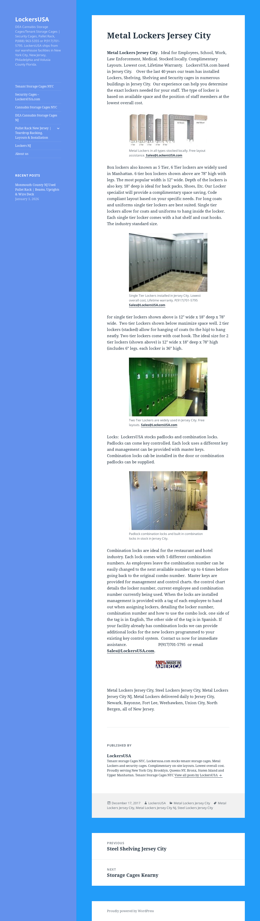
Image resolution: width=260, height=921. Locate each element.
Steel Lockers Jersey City (195, 808)
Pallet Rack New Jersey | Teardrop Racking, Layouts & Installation (33, 133)
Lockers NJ (23, 145)
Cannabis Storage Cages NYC (36, 107)
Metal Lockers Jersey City (192, 803)
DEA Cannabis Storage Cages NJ (36, 117)
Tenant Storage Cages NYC (34, 86)
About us (21, 153)
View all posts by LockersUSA (196, 775)
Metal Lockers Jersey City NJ (156, 808)
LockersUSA (32, 19)
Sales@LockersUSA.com (163, 155)
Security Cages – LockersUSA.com (27, 96)
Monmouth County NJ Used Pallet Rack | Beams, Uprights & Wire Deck (37, 189)
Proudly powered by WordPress (130, 911)
